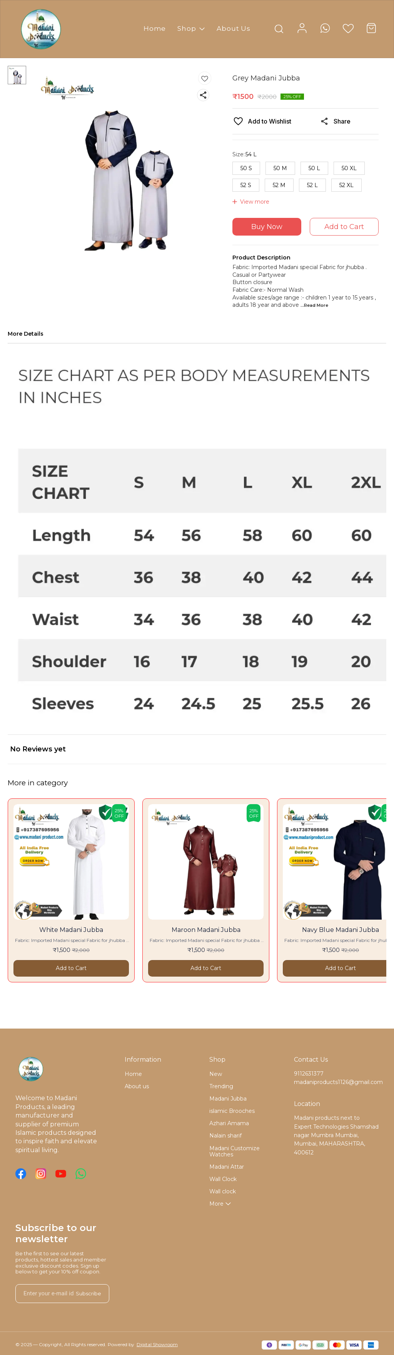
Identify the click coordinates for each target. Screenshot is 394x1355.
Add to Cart (344, 226)
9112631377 (309, 1073)
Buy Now (266, 226)
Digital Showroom (157, 1344)
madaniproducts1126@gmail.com (336, 1082)
